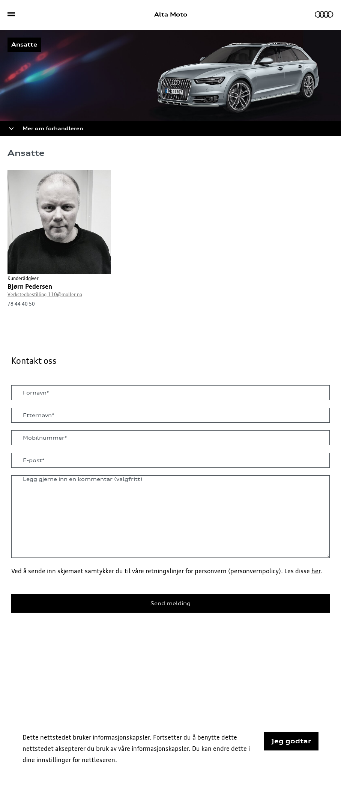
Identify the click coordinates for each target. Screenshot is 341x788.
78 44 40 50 (21, 304)
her (315, 571)
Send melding (170, 603)
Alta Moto (170, 14)
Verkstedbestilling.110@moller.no (45, 294)
